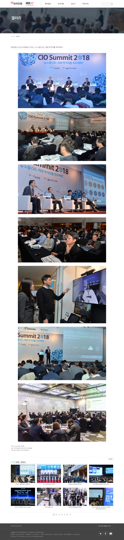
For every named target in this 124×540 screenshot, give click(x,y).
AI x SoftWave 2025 (49, 484)
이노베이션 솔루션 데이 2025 (101, 484)
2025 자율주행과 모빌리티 (23, 484)
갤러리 (73, 4)
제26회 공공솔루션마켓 (75, 484)
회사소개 (85, 4)
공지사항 (61, 4)
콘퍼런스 (23, 462)
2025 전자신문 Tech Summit (23, 507)
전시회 (17, 462)
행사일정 (48, 4)
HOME (13, 36)
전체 (13, 462)
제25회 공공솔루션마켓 (75, 507)
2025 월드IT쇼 (49, 507)
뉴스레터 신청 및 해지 (16, 526)
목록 (110, 459)
